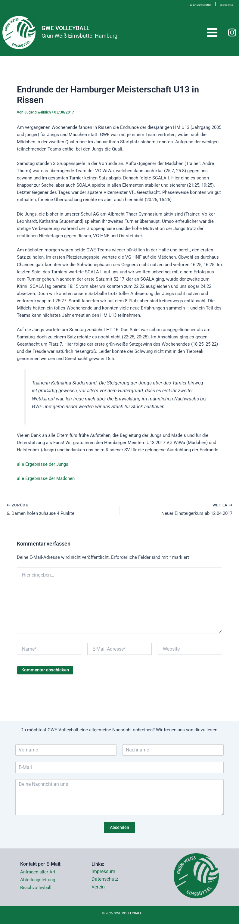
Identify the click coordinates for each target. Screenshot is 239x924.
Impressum (103, 871)
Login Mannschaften (176, 4)
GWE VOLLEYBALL (76, 32)
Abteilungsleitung (37, 879)
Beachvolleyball (35, 887)
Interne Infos (219, 4)
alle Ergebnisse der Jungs (42, 473)
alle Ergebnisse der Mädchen (46, 487)
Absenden (119, 827)
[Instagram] (232, 37)
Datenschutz (105, 879)
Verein (98, 887)
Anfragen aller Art (37, 872)
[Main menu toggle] (212, 37)
